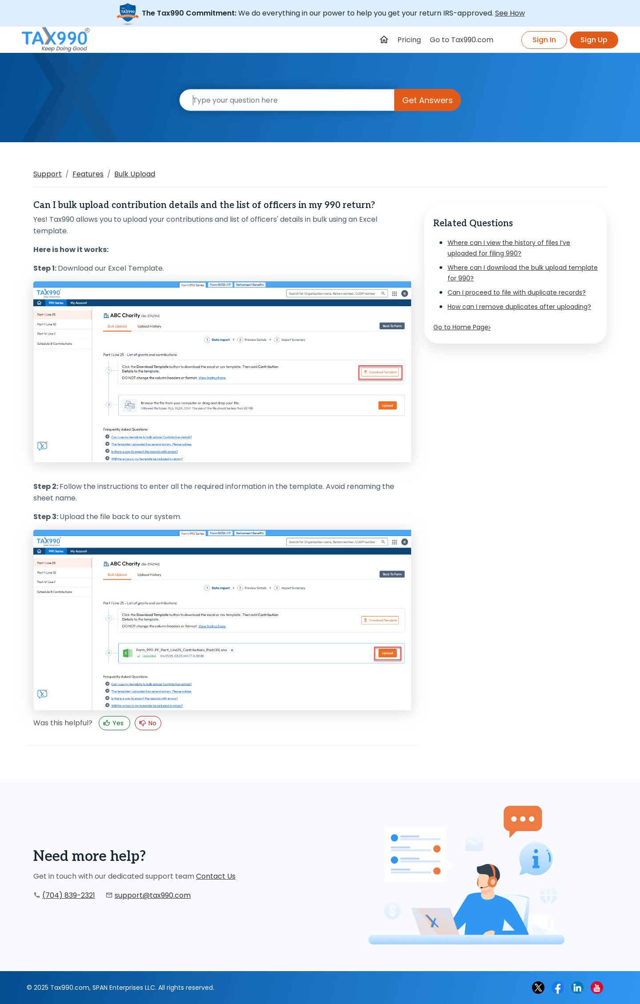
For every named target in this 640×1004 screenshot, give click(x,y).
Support (47, 174)
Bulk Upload (134, 174)
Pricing (409, 40)
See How (510, 13)
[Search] (287, 100)
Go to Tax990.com (461, 40)
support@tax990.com (153, 895)
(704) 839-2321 (68, 895)
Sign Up (594, 40)
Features (88, 174)
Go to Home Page (462, 327)
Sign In (544, 40)
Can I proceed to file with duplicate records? (517, 292)
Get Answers (427, 100)
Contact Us (216, 876)
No (151, 723)
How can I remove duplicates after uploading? (519, 306)
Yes (118, 723)
